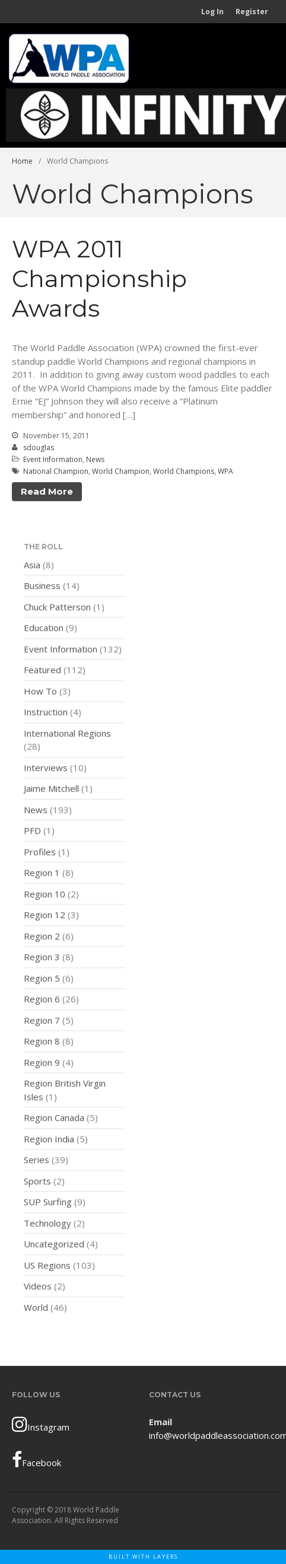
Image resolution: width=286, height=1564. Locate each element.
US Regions (47, 1268)
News (95, 459)
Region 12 (44, 918)
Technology (47, 1226)
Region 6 (42, 1002)
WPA (225, 471)
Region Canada (54, 1121)
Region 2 (42, 939)
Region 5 (42, 981)
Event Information (52, 459)
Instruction (46, 715)
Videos (38, 1289)
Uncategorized (54, 1247)
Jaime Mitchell (51, 792)
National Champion (55, 471)
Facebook (36, 1460)
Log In (212, 12)
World (36, 1310)
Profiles (40, 855)
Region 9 (42, 1065)
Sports (37, 1184)
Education (43, 631)
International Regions (67, 736)
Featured (42, 673)
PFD (32, 834)
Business (42, 589)
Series (36, 1163)
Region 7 (42, 1023)
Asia (32, 568)
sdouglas (38, 447)
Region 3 (42, 960)
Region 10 (44, 897)
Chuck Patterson (57, 610)
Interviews (46, 770)
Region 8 (42, 1044)
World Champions (183, 471)
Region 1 (42, 876)
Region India (49, 1142)
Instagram (40, 1424)
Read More (47, 491)
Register (252, 12)
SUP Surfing (48, 1205)
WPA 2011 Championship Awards (99, 278)
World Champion (121, 471)
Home (22, 161)
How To (40, 694)
